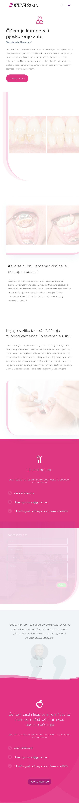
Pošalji (62, 583)
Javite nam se (39, 781)
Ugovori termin (17, 78)
